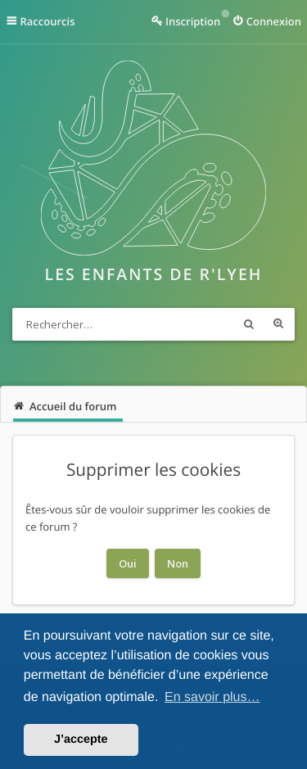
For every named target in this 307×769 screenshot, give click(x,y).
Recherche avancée (278, 324)
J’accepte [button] (81, 739)
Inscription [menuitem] (192, 21)
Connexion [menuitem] (273, 21)
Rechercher (249, 324)
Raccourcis (47, 21)
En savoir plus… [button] (212, 697)
